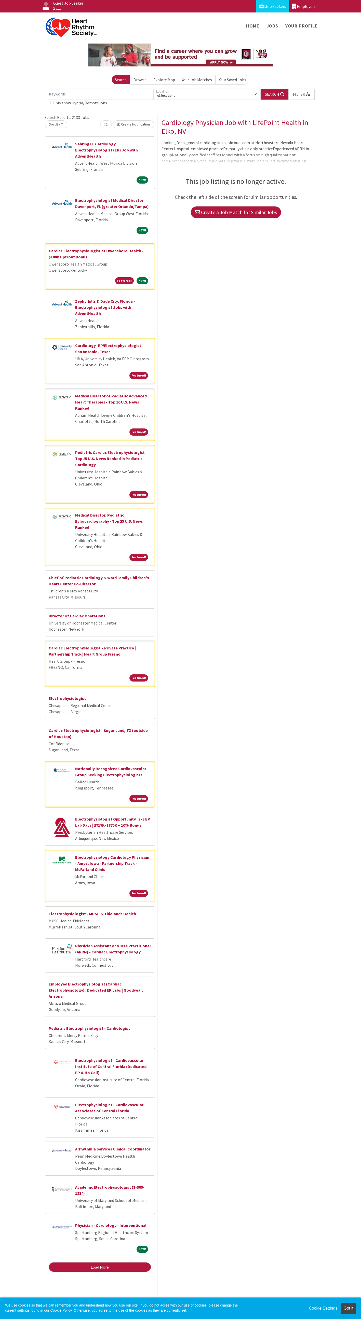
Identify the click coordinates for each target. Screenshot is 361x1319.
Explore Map (164, 79)
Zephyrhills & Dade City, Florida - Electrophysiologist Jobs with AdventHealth (105, 307)
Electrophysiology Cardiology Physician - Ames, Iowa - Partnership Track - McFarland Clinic (112, 863)
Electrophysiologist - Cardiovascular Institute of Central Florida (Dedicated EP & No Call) (110, 1066)
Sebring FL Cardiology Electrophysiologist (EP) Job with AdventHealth (106, 150)
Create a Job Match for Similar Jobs (236, 212)
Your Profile (301, 26)
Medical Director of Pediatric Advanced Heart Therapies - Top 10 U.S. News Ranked (111, 402)
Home (252, 26)
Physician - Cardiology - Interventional (110, 1225)
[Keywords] (100, 94)
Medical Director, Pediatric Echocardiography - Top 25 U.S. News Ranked (109, 521)
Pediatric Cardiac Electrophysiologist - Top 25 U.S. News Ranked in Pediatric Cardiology (111, 458)
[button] (302, 94)
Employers (304, 6)
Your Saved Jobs (232, 79)
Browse (139, 79)
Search (121, 79)
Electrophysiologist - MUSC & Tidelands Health (92, 913)
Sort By (54, 124)
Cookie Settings (323, 1308)
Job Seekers (272, 6)
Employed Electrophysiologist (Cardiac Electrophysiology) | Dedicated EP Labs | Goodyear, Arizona (96, 990)
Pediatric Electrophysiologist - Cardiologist (89, 1028)
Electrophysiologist (67, 698)
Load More (100, 1267)
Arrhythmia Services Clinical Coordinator (112, 1148)
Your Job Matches (197, 79)
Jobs (272, 26)
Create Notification (133, 124)
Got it (348, 1308)
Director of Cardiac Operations (77, 615)
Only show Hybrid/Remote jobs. (80, 102)
